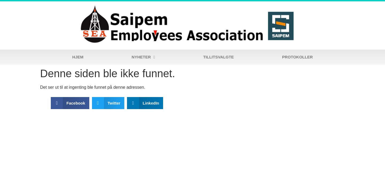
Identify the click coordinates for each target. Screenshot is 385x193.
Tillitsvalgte (218, 57)
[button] (70, 103)
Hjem (77, 57)
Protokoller (297, 57)
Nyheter (143, 57)
